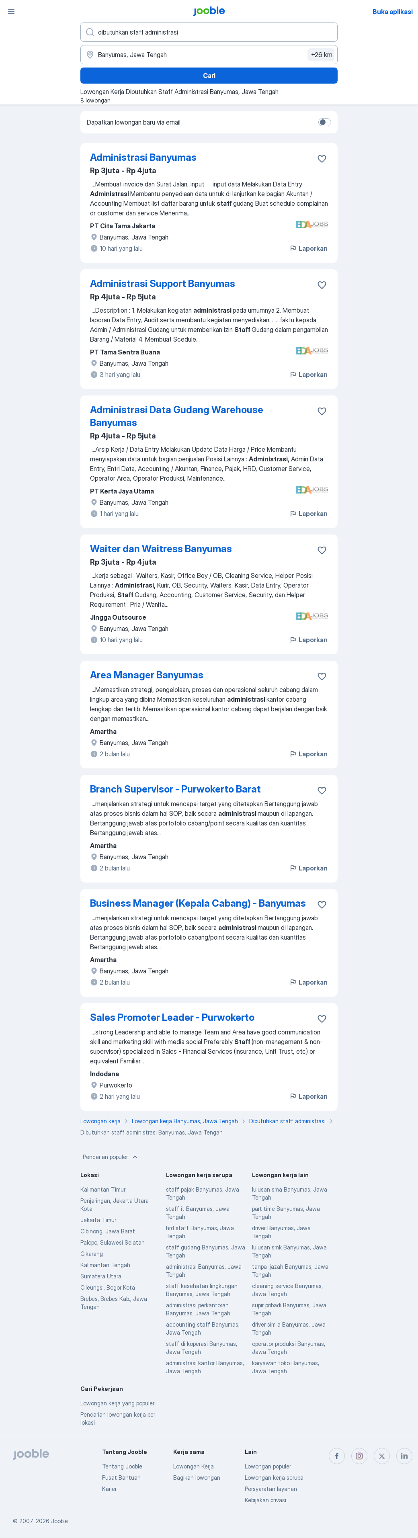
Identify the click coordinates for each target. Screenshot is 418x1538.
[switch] (324, 122)
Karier (109, 1488)
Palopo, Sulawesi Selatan (112, 1242)
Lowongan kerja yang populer (117, 1403)
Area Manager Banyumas (146, 675)
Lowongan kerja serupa (274, 1477)
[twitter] (382, 1456)
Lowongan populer (268, 1466)
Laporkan (308, 248)
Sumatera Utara (100, 1276)
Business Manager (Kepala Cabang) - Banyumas (198, 903)
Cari (209, 76)
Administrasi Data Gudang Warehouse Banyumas (176, 416)
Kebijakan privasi (265, 1500)
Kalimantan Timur (102, 1189)
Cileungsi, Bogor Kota (107, 1287)
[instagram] (359, 1456)
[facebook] (337, 1456)
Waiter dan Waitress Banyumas (161, 549)
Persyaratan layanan (271, 1488)
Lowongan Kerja (193, 1466)
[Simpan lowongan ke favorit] (322, 158)
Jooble (59, 1521)
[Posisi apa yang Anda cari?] (209, 32)
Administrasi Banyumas (143, 157)
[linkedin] (404, 1456)
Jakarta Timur (98, 1219)
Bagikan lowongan (196, 1477)
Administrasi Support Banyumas (162, 283)
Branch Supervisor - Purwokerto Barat (175, 789)
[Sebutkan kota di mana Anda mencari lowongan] (209, 54)
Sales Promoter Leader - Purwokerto (172, 1017)
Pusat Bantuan (121, 1477)
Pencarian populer (111, 1157)
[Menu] (11, 11)
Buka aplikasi (393, 12)
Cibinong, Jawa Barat (107, 1231)
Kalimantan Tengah (105, 1265)
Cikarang (91, 1253)
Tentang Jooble (122, 1466)
